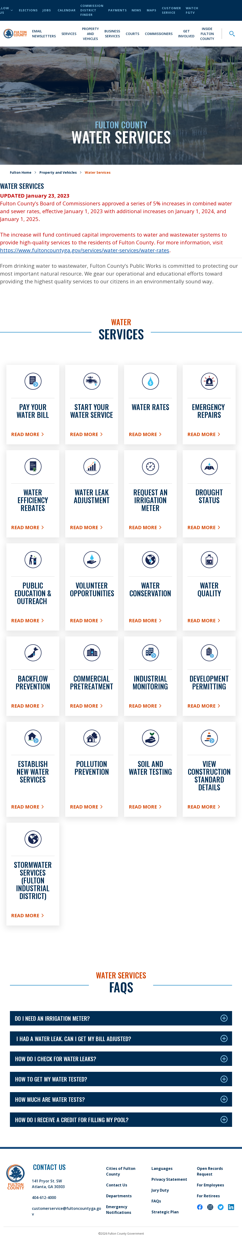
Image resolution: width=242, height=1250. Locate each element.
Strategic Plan (165, 1212)
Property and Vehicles (90, 33)
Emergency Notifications (118, 1209)
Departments (119, 1195)
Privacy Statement (169, 1179)
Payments (117, 10)
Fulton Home (20, 172)
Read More (33, 435)
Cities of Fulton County (120, 1171)
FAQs (156, 1201)
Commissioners (159, 33)
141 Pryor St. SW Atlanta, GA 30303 (48, 1183)
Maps (151, 10)
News (136, 10)
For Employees (210, 1185)
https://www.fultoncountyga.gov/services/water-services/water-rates (84, 250)
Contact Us (116, 1185)
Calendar (67, 10)
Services (68, 33)
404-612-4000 (44, 1197)
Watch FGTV (192, 10)
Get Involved (186, 33)
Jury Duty (160, 1190)
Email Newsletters (44, 33)
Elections (28, 10)
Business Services (112, 33)
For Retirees (208, 1195)
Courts (132, 33)
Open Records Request (210, 1171)
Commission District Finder (92, 10)
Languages (162, 1168)
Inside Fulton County (207, 33)
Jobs (47, 10)
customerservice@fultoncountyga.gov (66, 1211)
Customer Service (171, 10)
